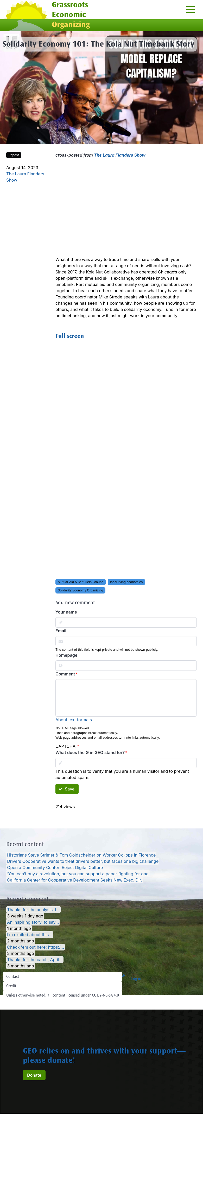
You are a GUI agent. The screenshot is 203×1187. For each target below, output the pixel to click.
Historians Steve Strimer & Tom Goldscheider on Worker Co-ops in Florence (81, 855)
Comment (65, 674)
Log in (136, 979)
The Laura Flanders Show (119, 155)
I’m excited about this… (29, 934)
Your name (66, 612)
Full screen (69, 337)
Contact (12, 977)
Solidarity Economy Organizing (80, 590)
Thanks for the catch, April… (35, 959)
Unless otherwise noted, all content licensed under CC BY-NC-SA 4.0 (62, 995)
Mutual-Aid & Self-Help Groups (80, 582)
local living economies (126, 582)
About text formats (73, 719)
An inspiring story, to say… (33, 922)
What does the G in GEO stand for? (90, 752)
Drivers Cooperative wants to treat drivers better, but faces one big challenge (82, 861)
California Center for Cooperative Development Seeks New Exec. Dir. (74, 880)
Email (60, 630)
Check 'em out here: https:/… (35, 947)
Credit (11, 986)
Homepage (66, 655)
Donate (34, 1075)
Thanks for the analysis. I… (33, 909)
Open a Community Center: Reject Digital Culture (55, 867)
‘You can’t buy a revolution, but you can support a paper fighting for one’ (78, 873)
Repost (14, 155)
